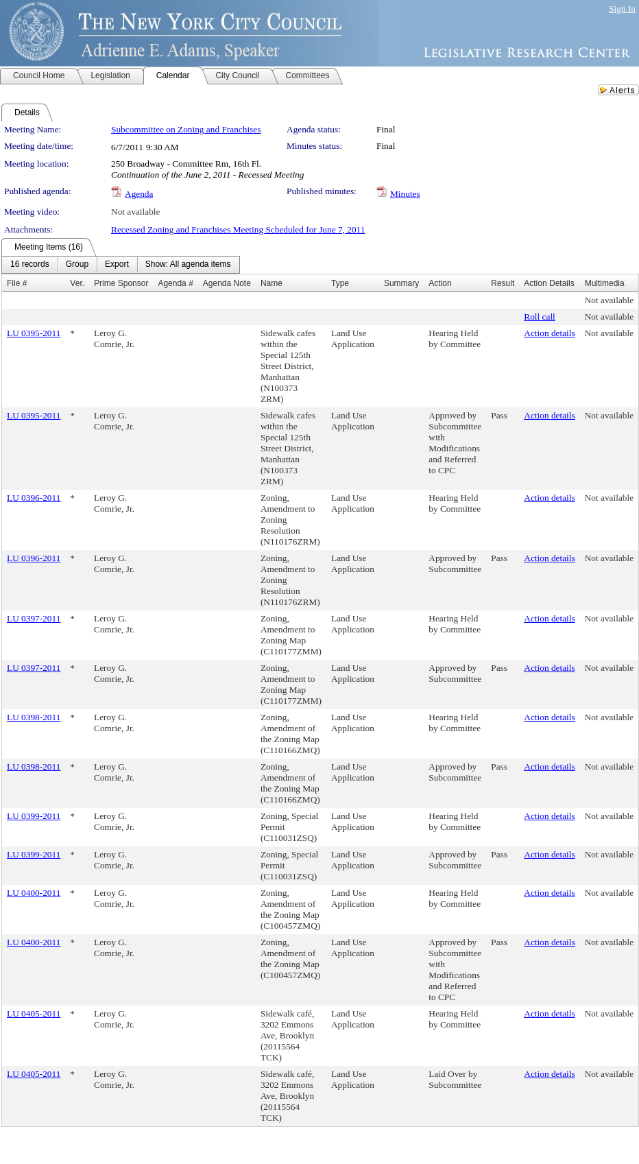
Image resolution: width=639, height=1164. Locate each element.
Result (502, 283)
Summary (401, 283)
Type (340, 283)
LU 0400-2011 (33, 893)
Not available (135, 211)
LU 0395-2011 (33, 333)
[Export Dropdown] (117, 265)
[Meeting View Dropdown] (188, 265)
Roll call (539, 316)
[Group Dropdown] (77, 265)
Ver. (77, 283)
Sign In (622, 8)
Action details (549, 333)
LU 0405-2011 (33, 1013)
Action (440, 283)
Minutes (405, 194)
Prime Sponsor (121, 283)
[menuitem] (30, 265)
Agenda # (175, 283)
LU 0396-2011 (33, 497)
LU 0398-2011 (33, 717)
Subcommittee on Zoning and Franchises (186, 129)
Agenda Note (227, 283)
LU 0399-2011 (33, 816)
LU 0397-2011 (33, 618)
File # (17, 283)
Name (271, 283)
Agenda (139, 194)
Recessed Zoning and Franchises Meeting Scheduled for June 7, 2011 (238, 229)
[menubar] (120, 265)
